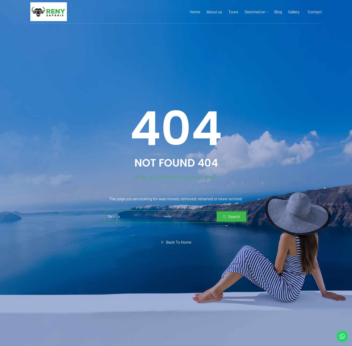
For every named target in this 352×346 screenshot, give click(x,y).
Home (195, 11)
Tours (233, 11)
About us (214, 11)
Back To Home (176, 241)
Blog (278, 11)
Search (231, 216)
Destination (256, 12)
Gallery (293, 11)
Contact (315, 11)
